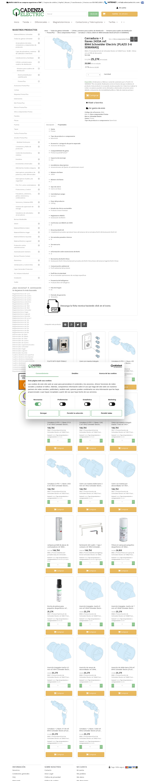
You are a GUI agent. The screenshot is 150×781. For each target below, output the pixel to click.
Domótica (19, 159)
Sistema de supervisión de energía (24, 208)
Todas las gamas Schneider (23, 39)
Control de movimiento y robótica (24, 154)
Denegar (43, 413)
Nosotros (16, 770)
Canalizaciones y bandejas (25, 58)
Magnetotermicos (62, 22)
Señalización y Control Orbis (23, 265)
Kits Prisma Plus (19, 103)
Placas (16, 120)
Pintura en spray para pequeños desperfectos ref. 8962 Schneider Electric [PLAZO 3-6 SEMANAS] (122, 546)
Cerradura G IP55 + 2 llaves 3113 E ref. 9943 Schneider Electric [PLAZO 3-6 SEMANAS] (59, 423)
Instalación (17, 278)
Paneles (17, 116)
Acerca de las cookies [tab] (108, 373)
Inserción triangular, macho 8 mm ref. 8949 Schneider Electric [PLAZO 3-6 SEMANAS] (90, 607)
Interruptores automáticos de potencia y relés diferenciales (25, 173)
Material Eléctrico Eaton (22, 228)
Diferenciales (42, 22)
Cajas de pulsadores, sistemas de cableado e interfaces (26, 52)
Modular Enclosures (23, 142)
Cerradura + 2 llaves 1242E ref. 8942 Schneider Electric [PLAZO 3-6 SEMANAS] (90, 730)
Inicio (16, 22)
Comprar (92, 95)
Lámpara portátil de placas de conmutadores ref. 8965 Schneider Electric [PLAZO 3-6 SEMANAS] (58, 546)
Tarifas (113, 22)
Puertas (16, 125)
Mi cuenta (122, 8)
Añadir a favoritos (94, 102)
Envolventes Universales (24, 164)
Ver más (87, 55)
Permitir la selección (75, 413)
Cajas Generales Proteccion (23, 269)
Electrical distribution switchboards (25, 76)
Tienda (27, 22)
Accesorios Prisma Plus (21, 86)
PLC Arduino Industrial (21, 273)
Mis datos (80, 777)
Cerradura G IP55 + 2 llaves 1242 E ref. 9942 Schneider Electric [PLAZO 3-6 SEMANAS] (91, 423)
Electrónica (17, 260)
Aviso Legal (49, 774)
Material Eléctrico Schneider (23, 34)
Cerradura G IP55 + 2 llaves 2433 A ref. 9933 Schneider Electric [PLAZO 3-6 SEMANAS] (59, 485)
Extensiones (18, 99)
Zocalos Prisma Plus (20, 138)
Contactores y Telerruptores (90, 22)
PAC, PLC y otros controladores (26, 185)
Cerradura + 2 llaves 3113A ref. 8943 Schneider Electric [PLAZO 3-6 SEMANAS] (58, 730)
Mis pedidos (81, 774)
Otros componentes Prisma (121, 39)
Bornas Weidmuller (20, 219)
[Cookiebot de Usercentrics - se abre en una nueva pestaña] (112, 366)
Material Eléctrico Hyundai (22, 237)
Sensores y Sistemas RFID (24, 202)
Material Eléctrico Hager (22, 232)
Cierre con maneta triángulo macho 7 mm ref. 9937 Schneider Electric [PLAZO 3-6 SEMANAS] (122, 423)
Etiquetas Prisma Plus (21, 94)
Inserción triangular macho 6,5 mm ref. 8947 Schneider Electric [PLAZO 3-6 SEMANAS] (58, 668)
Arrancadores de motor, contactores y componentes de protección (26, 45)
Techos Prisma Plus (20, 133)
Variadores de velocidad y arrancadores (24, 214)
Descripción (50, 125)
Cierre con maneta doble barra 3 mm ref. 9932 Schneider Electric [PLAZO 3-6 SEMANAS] (90, 485)
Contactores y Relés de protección (23, 148)
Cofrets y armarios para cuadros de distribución (24, 63)
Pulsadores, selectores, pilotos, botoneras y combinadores (23, 196)
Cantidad (107, 74)
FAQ (14, 777)
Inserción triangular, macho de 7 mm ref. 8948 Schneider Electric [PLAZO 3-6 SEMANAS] (122, 607)
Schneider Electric (96, 116)
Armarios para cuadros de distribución (25, 70)
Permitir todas (106, 413)
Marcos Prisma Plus (20, 107)
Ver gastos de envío (95, 108)
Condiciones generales (20, 774)
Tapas (16, 129)
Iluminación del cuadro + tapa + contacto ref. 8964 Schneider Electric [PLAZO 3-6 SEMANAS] (90, 546)
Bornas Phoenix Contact (22, 256)
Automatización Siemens (22, 252)
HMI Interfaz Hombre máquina (26, 168)
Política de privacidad (53, 777)
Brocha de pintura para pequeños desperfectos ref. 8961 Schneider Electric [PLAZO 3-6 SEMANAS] (58, 607)
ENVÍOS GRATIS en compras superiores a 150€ (23, 2)
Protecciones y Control (23, 189)
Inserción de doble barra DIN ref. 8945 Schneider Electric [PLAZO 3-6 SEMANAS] (123, 668)
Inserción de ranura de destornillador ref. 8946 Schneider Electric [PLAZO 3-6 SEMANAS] (89, 668)
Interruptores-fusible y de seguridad (24, 180)
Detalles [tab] (75, 373)
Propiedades (62, 125)
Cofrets (16, 90)
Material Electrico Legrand (22, 241)
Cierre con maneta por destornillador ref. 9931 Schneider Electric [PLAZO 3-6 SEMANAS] (122, 485)
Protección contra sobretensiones (20, 246)
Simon (16, 224)
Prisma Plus (22, 81)
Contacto (48, 770)
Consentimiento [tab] (42, 373)
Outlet (16, 282)
